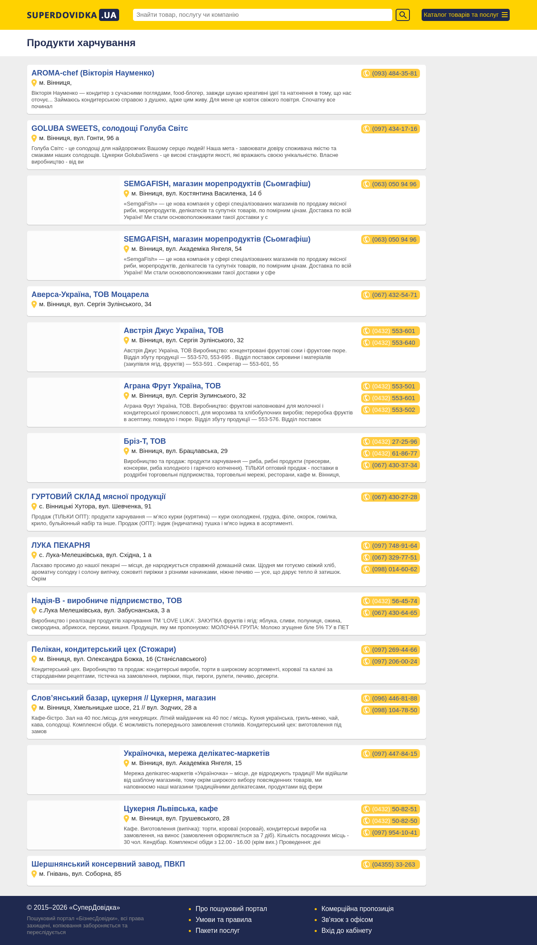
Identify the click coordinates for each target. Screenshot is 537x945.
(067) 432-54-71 (394, 294)
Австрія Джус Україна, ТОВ (174, 330)
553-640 (393, 342)
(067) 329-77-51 (394, 557)
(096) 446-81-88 (394, 698)
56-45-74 (394, 600)
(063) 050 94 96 (394, 183)
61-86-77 (394, 453)
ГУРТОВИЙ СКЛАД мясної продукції (98, 496)
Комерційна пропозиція (357, 908)
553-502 (393, 409)
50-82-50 (394, 820)
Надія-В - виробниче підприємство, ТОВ (106, 600)
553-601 (393, 330)
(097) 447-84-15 (394, 753)
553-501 (393, 386)
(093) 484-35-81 (394, 73)
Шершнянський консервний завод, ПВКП (108, 864)
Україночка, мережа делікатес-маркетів (197, 753)
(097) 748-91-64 (394, 545)
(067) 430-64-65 (394, 612)
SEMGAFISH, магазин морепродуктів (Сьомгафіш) (217, 184)
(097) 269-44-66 (394, 649)
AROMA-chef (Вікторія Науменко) (92, 73)
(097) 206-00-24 (394, 661)
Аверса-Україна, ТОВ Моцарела (90, 294)
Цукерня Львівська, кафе (171, 808)
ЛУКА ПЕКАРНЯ (60, 545)
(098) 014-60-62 (394, 569)
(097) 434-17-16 (394, 128)
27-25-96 (394, 441)
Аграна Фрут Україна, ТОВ (172, 386)
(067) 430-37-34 (394, 465)
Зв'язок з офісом (347, 919)
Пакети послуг (218, 930)
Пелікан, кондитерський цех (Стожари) (103, 649)
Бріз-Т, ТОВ (145, 441)
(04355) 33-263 (393, 864)
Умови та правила (224, 919)
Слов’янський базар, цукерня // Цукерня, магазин (123, 698)
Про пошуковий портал (231, 908)
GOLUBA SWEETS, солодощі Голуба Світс (109, 128)
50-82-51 (394, 808)
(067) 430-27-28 (394, 496)
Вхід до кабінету (346, 930)
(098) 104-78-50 (394, 709)
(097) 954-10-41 (394, 832)
